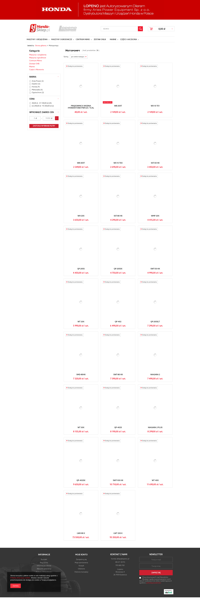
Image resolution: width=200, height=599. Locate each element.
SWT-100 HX (118, 480)
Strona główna (40, 45)
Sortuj (66, 57)
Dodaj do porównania (74, 66)
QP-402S (118, 427)
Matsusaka (36, 90)
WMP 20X (155, 216)
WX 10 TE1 (155, 106)
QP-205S (81, 269)
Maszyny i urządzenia (37, 39)
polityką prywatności (153, 583)
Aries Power (36, 81)
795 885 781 (120, 565)
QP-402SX (81, 480)
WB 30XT (81, 163)
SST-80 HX (118, 216)
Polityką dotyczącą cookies (20, 578)
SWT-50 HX (155, 269)
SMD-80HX (80, 374)
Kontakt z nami (118, 554)
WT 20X (81, 322)
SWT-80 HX (118, 374)
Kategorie (34, 50)
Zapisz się (156, 572)
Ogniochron (36, 92)
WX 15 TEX (118, 163)
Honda (34, 87)
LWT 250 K (118, 533)
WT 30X (81, 427)
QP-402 (118, 322)
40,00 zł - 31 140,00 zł (40, 103)
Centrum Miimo (83, 39)
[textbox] (119, 28)
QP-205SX (118, 269)
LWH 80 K (81, 533)
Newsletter (155, 554)
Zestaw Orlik (100, 39)
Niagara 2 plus (155, 427)
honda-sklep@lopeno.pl (120, 559)
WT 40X (155, 480)
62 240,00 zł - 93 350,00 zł (41, 106)
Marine (113, 39)
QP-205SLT (155, 322)
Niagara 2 (155, 374)
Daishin (35, 84)
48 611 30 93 (120, 562)
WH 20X (81, 216)
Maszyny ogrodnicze (61, 39)
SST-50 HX (155, 163)
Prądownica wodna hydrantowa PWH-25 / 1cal (81, 107)
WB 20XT (118, 106)
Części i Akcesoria (128, 39)
